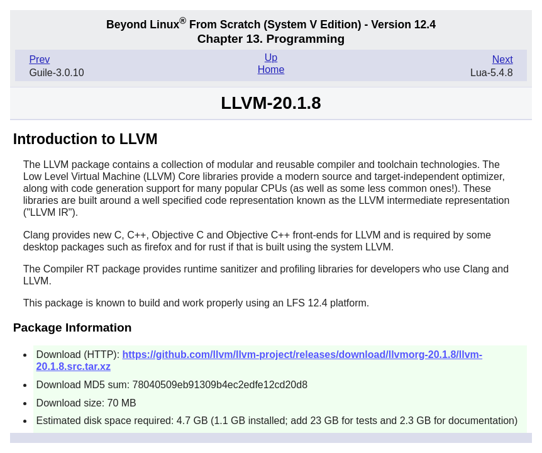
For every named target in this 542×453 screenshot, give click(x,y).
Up (271, 57)
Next (502, 59)
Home (271, 69)
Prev (39, 59)
